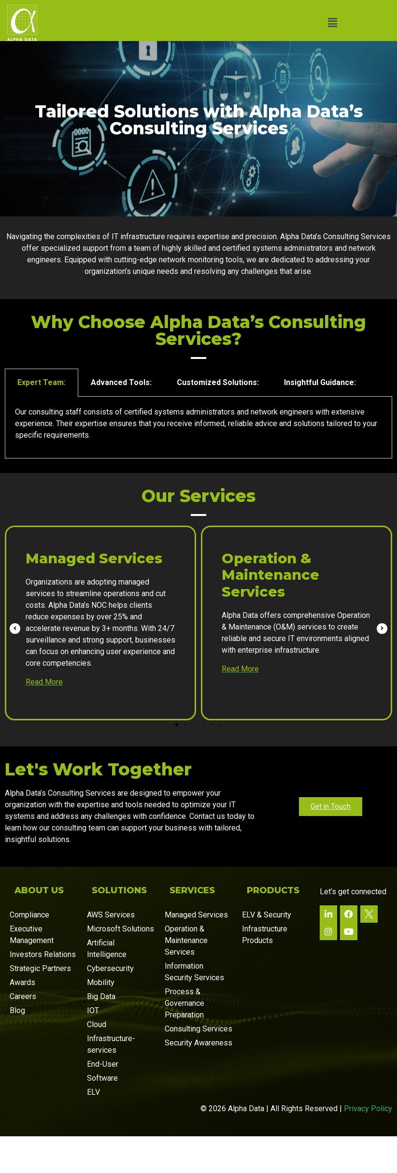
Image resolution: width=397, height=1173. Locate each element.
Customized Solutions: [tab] (218, 400)
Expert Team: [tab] (41, 400)
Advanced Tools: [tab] (121, 400)
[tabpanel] (198, 445)
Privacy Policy (368, 1126)
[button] (332, 23)
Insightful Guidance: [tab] (320, 400)
